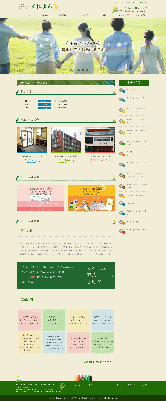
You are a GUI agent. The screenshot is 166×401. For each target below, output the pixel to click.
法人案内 (44, 15)
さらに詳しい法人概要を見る (97, 362)
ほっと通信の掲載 (60, 101)
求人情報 (144, 2)
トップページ (25, 15)
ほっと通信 (102, 15)
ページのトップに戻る (83, 385)
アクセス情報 (141, 15)
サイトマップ (122, 2)
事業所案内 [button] (63, 15)
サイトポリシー (133, 2)
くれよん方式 (83, 15)
